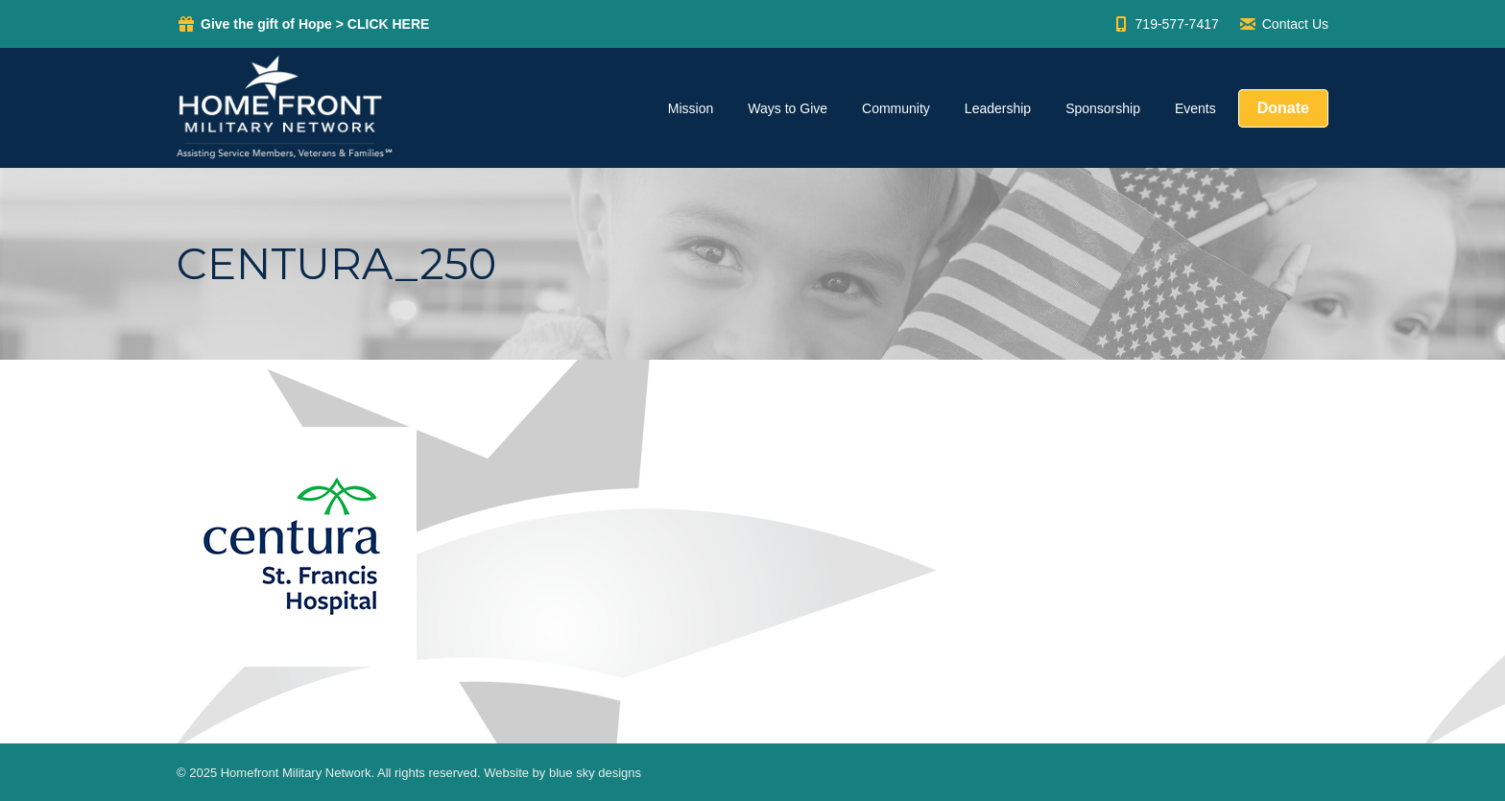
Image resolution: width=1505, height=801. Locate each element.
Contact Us (1283, 24)
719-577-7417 (1165, 24)
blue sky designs (595, 773)
